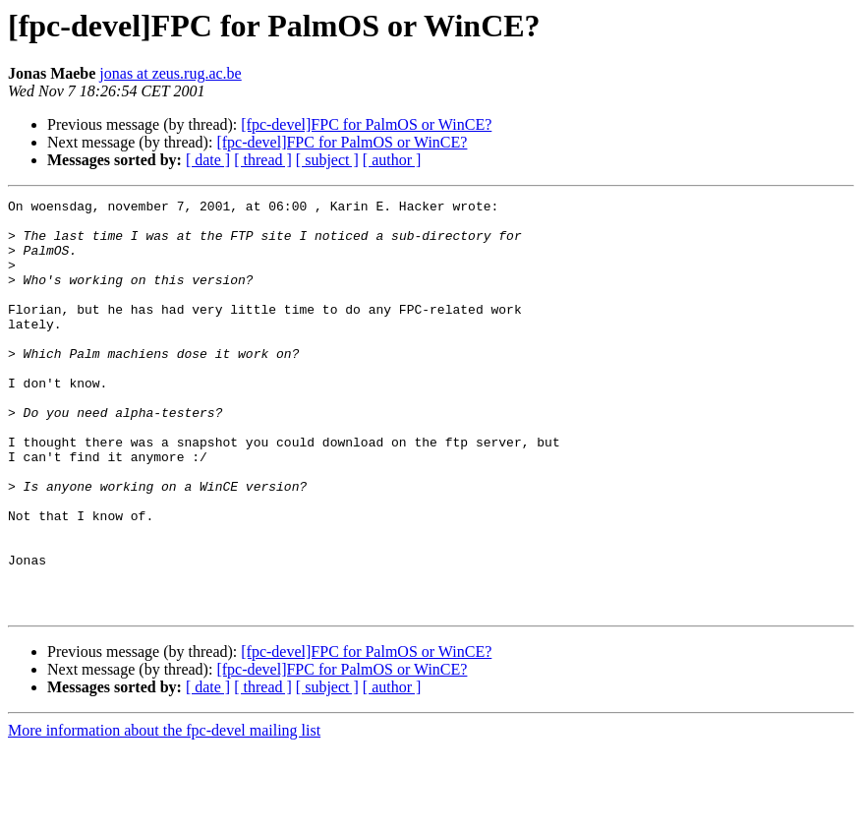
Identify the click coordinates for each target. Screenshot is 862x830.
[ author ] (392, 159)
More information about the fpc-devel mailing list (164, 812)
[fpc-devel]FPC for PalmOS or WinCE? (366, 124)
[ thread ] (263, 159)
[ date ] (208, 159)
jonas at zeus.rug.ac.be (170, 73)
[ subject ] (327, 159)
